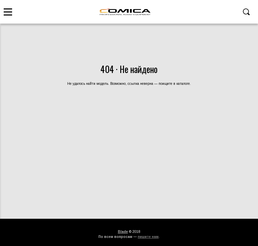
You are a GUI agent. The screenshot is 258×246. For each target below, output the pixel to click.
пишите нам (148, 237)
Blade (123, 232)
